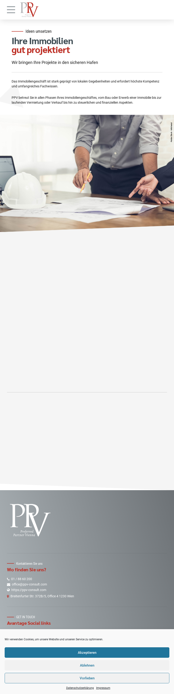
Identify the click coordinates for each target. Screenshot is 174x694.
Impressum (103, 688)
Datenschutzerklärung (80, 688)
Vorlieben (87, 678)
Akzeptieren (87, 653)
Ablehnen (87, 665)
